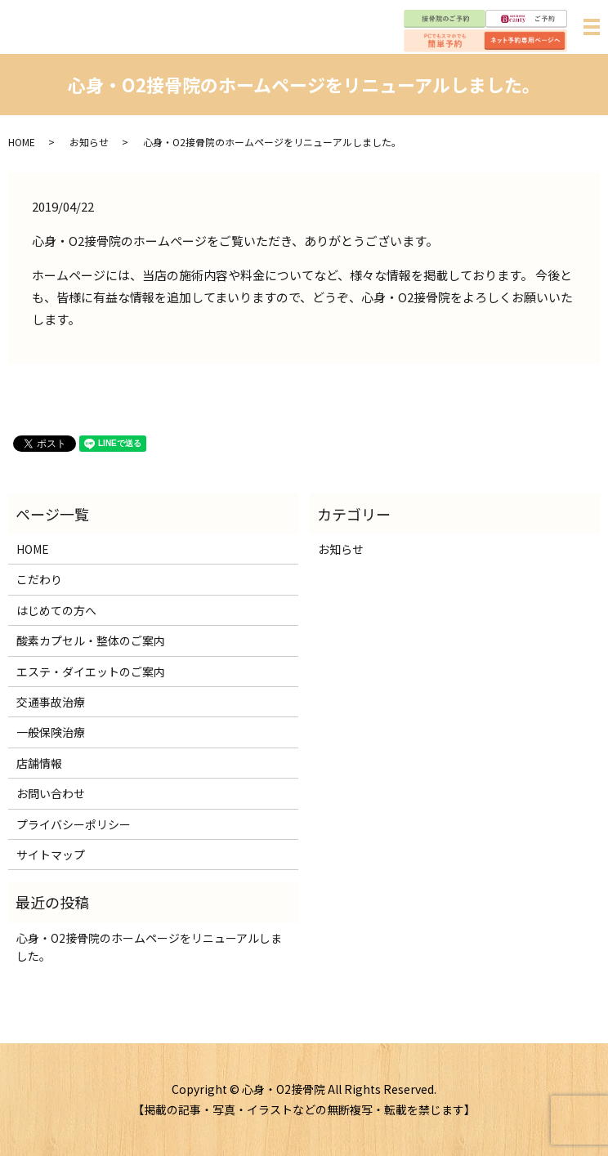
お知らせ (89, 142)
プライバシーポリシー (73, 824)
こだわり (39, 579)
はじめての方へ (56, 610)
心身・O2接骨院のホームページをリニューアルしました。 (149, 947)
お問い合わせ (50, 793)
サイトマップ (50, 854)
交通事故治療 (50, 702)
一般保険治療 (50, 732)
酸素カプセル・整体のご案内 (90, 640)
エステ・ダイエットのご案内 (90, 671)
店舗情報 (39, 763)
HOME (21, 142)
